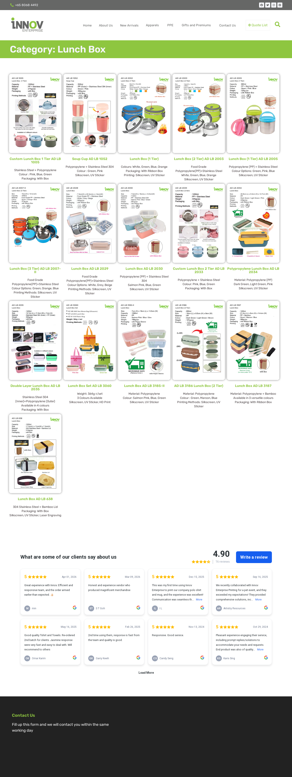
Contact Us (227, 25)
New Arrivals (129, 25)
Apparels (152, 25)
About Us (106, 25)
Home (87, 25)
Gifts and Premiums (196, 25)
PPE (170, 25)
